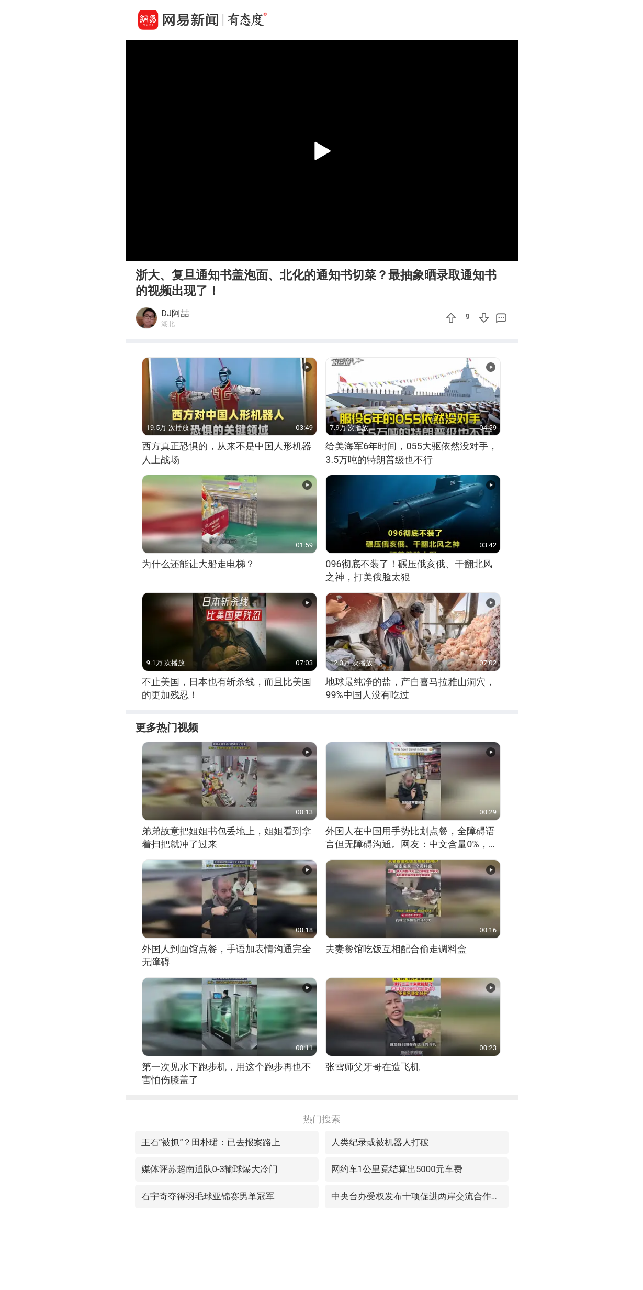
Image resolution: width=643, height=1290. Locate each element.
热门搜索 (322, 1118)
